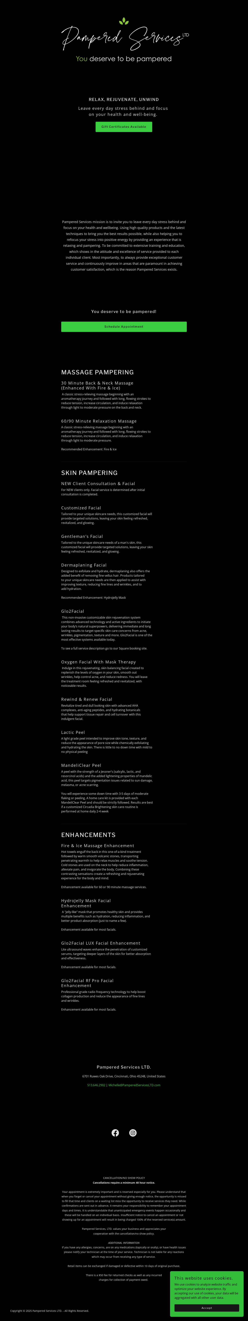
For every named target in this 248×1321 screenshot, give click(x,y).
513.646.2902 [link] (96, 1085)
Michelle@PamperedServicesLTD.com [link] (134, 1085)
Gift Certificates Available (123, 127)
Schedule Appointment (123, 326)
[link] (115, 1133)
